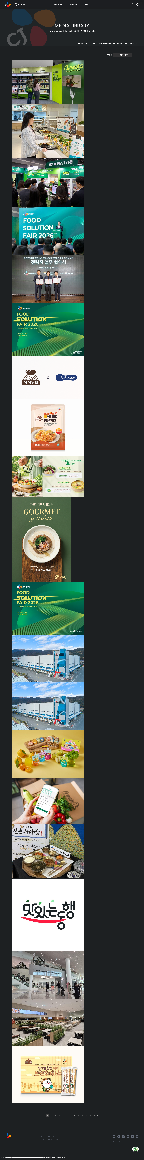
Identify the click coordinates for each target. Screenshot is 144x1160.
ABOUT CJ (88, 5)
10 (83, 1115)
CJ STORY (73, 5)
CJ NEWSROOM (8, 4)
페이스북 (119, 1136)
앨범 (108, 55)
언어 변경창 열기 (137, 4)
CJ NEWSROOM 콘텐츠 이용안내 (49, 1140)
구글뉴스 (132, 1136)
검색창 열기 (132, 4)
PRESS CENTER (57, 5)
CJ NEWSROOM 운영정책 (47, 1136)
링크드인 (123, 1136)
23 (90, 1115)
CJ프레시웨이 (121, 55)
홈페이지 (137, 1136)
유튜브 (114, 1136)
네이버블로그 (128, 1136)
